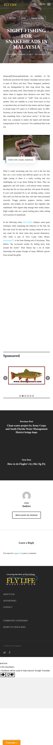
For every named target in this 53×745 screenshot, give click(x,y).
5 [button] (30, 396)
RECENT (12, 18)
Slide (23, 18)
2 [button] (23, 396)
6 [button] (33, 396)
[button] (44, 4)
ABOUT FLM (9, 594)
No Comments (40, 54)
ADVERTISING (9, 601)
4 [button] (28, 396)
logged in (17, 553)
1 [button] (20, 396)
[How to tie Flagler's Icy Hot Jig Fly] (26, 462)
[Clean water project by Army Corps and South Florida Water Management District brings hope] (26, 427)
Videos (26, 23)
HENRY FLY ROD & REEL (14, 627)
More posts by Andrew (26, 515)
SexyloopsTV (8, 240)
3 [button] (25, 396)
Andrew (13, 54)
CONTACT (7, 607)
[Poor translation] (10, 674)
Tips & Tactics (37, 18)
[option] (26, 376)
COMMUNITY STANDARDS (15, 621)
